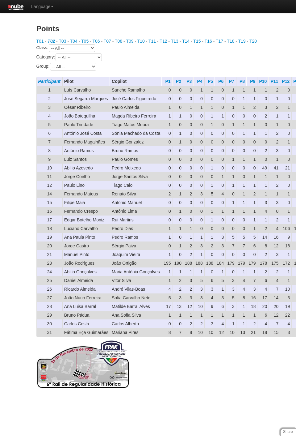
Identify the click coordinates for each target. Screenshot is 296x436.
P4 (199, 81)
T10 (141, 41)
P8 (242, 81)
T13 (174, 41)
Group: (66, 67)
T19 (242, 41)
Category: (69, 57)
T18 (230, 41)
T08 (118, 41)
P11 (274, 81)
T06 (96, 41)
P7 (231, 81)
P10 (263, 81)
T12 (163, 41)
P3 (189, 81)
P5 (210, 81)
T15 (197, 41)
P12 (286, 81)
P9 (252, 81)
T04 (73, 41)
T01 (40, 41)
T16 (208, 41)
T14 (186, 41)
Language (42, 6)
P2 (178, 81)
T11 (152, 41)
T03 (62, 41)
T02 (51, 41)
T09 (129, 41)
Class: (65, 48)
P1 (167, 81)
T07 (107, 41)
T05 (85, 41)
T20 (253, 41)
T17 (219, 41)
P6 (220, 81)
